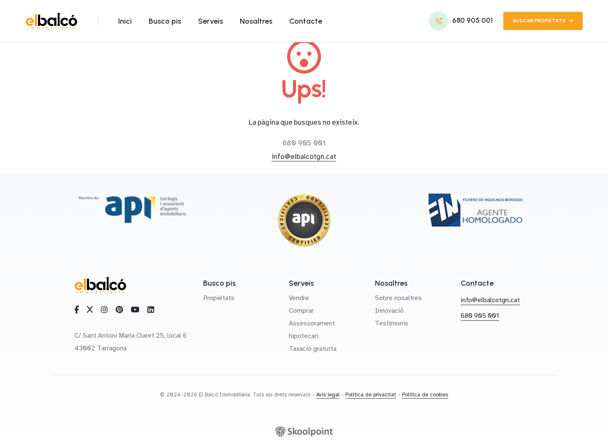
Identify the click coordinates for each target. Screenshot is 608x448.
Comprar (301, 310)
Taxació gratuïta (313, 348)
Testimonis (391, 323)
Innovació (389, 310)
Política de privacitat (370, 394)
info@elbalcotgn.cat (303, 156)
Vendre (299, 298)
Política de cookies (425, 394)
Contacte (305, 21)
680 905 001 (304, 143)
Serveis (210, 21)
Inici (125, 21)
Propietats (218, 298)
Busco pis (165, 21)
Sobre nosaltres (398, 298)
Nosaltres (256, 21)
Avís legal (327, 394)
